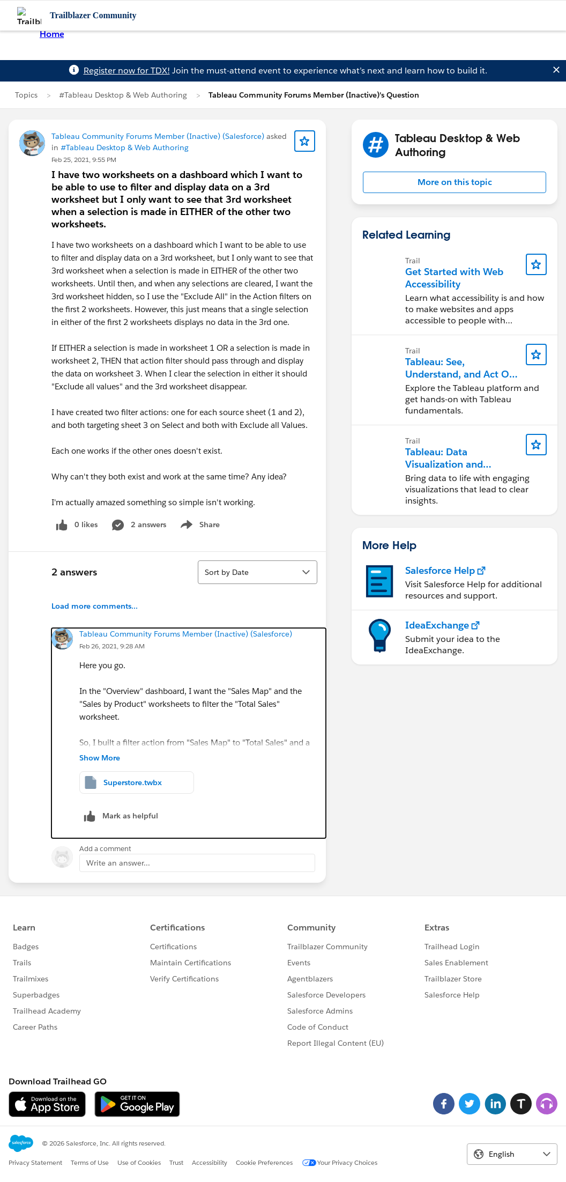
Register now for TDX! (127, 70)
